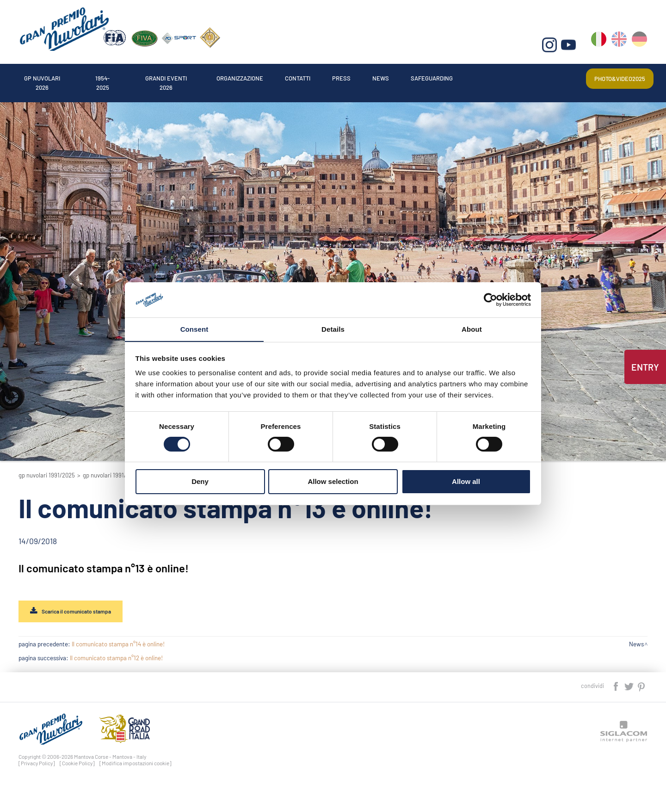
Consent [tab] (194, 329)
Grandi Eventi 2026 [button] (203, 75)
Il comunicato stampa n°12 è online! (116, 660)
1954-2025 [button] (125, 75)
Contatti (365, 75)
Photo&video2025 (612, 75)
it (600, 46)
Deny (200, 482)
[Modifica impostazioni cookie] (135, 765)
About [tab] (472, 329)
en (620, 46)
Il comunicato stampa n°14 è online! (118, 646)
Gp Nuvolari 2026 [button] (51, 75)
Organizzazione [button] (294, 75)
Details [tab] (333, 329)
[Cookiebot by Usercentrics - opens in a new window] (490, 299)
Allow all (466, 482)
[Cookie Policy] (77, 765)
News (466, 75)
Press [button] (419, 75)
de (640, 46)
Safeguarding (529, 75)
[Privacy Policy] (36, 765)
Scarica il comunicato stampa (86, 612)
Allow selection (333, 482)
